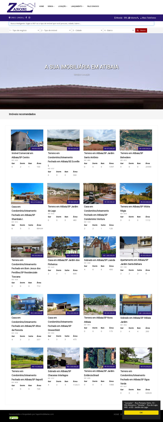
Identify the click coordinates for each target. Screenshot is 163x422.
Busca (141, 30)
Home (41, 6)
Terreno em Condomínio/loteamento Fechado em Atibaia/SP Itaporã (27, 375)
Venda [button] (51, 6)
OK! (141, 412)
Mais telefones (148, 18)
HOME (116, 414)
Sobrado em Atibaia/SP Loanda (99, 260)
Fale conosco (93, 6)
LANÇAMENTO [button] (77, 6)
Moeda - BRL (121, 18)
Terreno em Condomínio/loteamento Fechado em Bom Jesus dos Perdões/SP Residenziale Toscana (26, 268)
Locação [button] (62, 6)
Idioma (132, 18)
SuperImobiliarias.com (45, 414)
